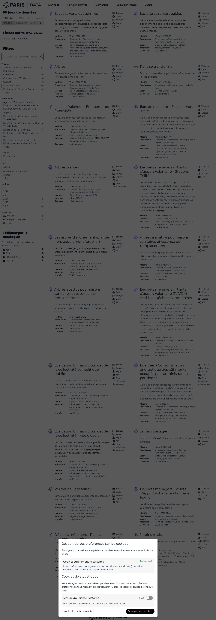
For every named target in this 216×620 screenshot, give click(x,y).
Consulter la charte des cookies (78, 611)
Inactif (142, 598)
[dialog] (108, 578)
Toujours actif (146, 561)
